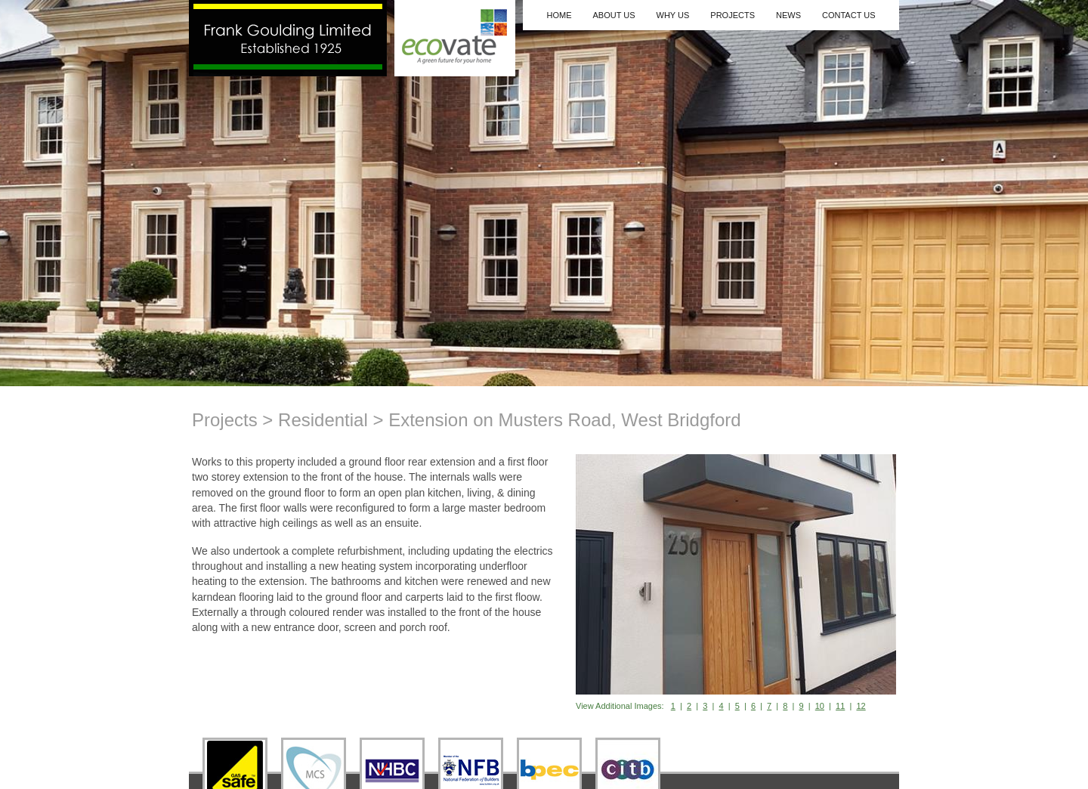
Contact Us (849, 15)
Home (558, 15)
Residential (323, 420)
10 (819, 705)
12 (860, 705)
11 (840, 705)
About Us (613, 15)
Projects (732, 15)
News (788, 15)
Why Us (673, 15)
